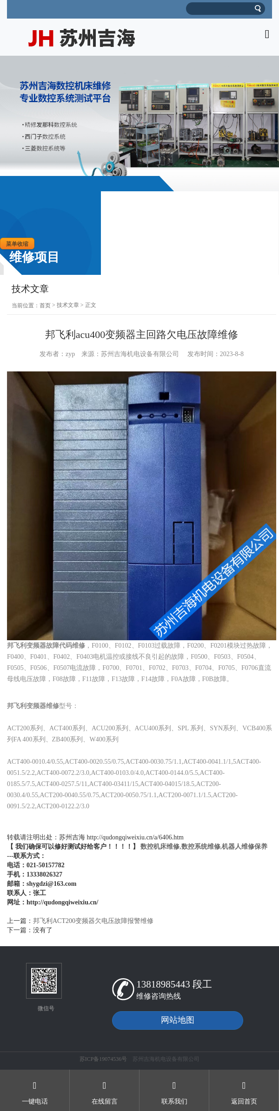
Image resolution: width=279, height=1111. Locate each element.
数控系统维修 (200, 846)
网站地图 (177, 1020)
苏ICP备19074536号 (103, 1059)
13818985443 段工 (174, 984)
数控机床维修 (159, 846)
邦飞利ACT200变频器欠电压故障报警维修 (93, 920)
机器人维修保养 (244, 846)
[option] (139, 123)
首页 (45, 305)
